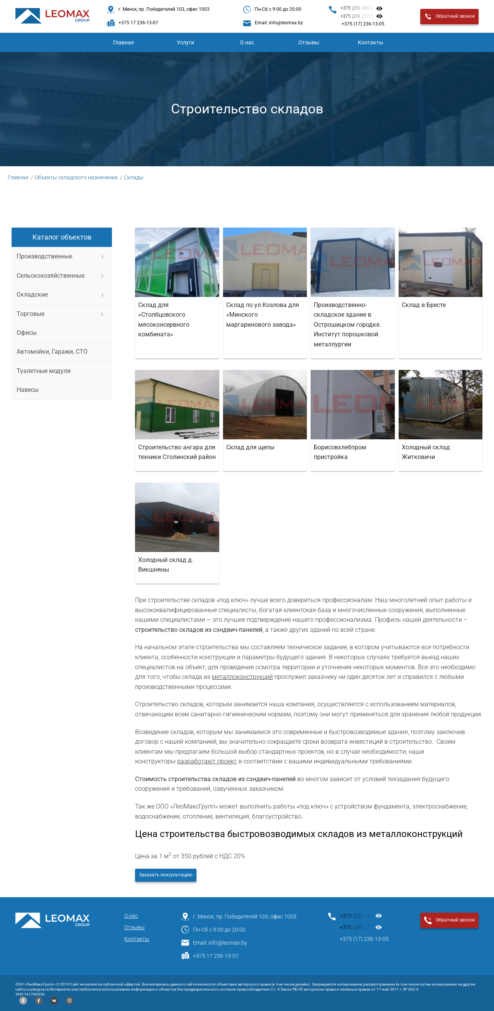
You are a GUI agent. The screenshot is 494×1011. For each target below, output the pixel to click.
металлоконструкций (242, 676)
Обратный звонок (449, 16)
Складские (32, 294)
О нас (247, 42)
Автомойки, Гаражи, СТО (52, 351)
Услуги (185, 42)
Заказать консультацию (166, 875)
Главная (123, 42)
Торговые (30, 313)
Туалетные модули (44, 371)
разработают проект (207, 761)
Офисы (27, 332)
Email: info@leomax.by (214, 943)
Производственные (44, 256)
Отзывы (308, 42)
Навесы (28, 389)
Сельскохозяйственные (51, 275)
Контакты (370, 42)
